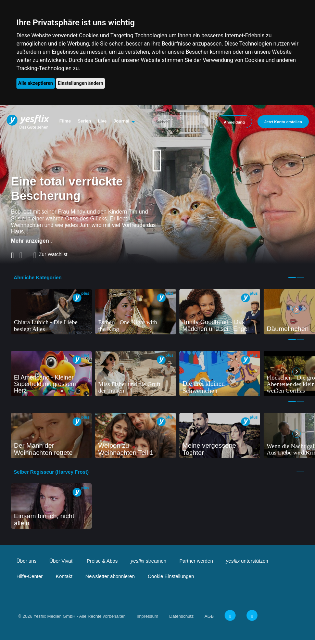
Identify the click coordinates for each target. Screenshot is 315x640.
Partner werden (196, 561)
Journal (121, 121)
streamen (148, 561)
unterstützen (247, 561)
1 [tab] (292, 277)
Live (102, 121)
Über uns (26, 561)
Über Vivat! (61, 561)
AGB (209, 616)
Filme (65, 121)
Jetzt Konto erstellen (283, 122)
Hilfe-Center (29, 576)
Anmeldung (234, 122)
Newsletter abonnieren (110, 576)
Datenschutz (181, 616)
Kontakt (64, 576)
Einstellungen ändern (80, 83)
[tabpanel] (51, 311)
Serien (84, 121)
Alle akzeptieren (35, 83)
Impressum (147, 616)
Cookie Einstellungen (171, 576)
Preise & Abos (102, 561)
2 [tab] (300, 277)
